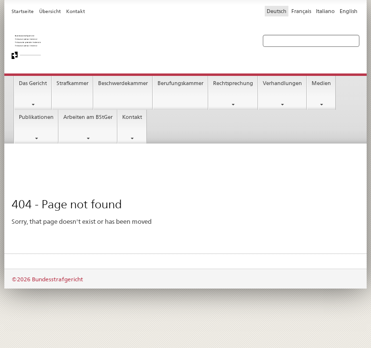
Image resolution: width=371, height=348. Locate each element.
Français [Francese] (301, 11)
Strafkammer (72, 83)
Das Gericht (33, 83)
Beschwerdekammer (123, 83)
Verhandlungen (282, 83)
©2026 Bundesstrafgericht (47, 279)
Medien (321, 83)
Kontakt (132, 117)
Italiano (325, 11)
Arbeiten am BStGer (88, 117)
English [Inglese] (348, 11)
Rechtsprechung (233, 83)
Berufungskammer (180, 83)
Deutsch (276, 11)
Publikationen (36, 117)
